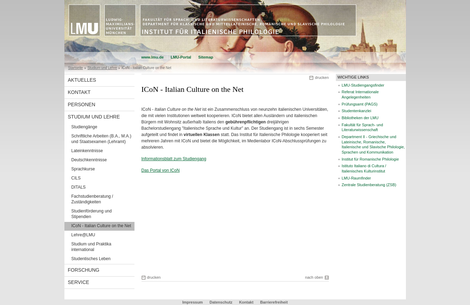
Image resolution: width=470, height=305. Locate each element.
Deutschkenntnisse (89, 159)
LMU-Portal (181, 57)
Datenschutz (220, 302)
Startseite (75, 68)
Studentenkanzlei (356, 111)
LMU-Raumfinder (356, 178)
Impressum (192, 302)
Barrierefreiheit (274, 302)
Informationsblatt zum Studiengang (173, 158)
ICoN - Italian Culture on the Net (101, 225)
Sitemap (205, 57)
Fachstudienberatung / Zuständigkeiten (92, 199)
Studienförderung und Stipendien (91, 214)
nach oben (314, 277)
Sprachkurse (83, 169)
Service (78, 282)
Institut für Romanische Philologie (370, 159)
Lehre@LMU (83, 234)
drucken (322, 77)
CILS (76, 178)
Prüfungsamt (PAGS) (360, 104)
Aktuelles (82, 80)
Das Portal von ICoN (160, 170)
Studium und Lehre (102, 68)
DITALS (78, 187)
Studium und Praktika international (91, 247)
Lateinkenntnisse (87, 150)
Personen (82, 104)
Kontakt (79, 92)
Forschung (83, 270)
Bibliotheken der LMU (360, 118)
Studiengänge (84, 126)
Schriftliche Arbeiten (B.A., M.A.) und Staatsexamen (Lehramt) (101, 139)
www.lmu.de (152, 57)
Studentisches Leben (91, 258)
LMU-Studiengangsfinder (363, 85)
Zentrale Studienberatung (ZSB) (369, 185)
